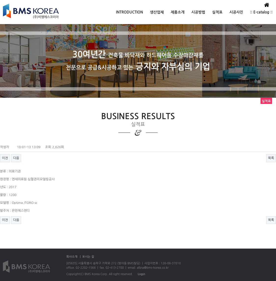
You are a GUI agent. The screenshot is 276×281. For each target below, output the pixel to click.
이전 (5, 158)
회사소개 (71, 256)
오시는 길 (88, 256)
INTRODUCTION (129, 12)
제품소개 (177, 12)
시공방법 (198, 12)
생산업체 (157, 12)
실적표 (217, 12)
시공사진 (236, 12)
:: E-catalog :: (261, 12)
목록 (271, 158)
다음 (16, 158)
